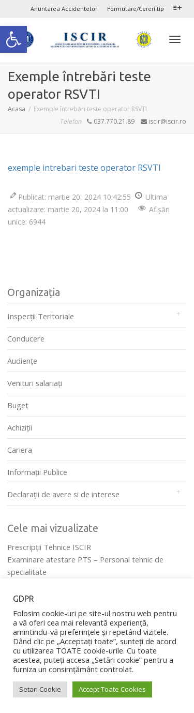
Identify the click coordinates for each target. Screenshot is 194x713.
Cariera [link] (19, 449)
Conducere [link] (25, 338)
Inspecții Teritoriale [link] (40, 316)
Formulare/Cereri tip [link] (135, 8)
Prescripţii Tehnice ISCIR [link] (49, 547)
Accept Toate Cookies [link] (112, 689)
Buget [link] (17, 405)
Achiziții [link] (19, 427)
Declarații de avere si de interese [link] (63, 494)
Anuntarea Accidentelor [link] (64, 8)
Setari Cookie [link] (40, 689)
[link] (13, 39)
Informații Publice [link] (37, 472)
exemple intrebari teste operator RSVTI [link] (84, 167)
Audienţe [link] (22, 360)
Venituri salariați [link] (34, 383)
